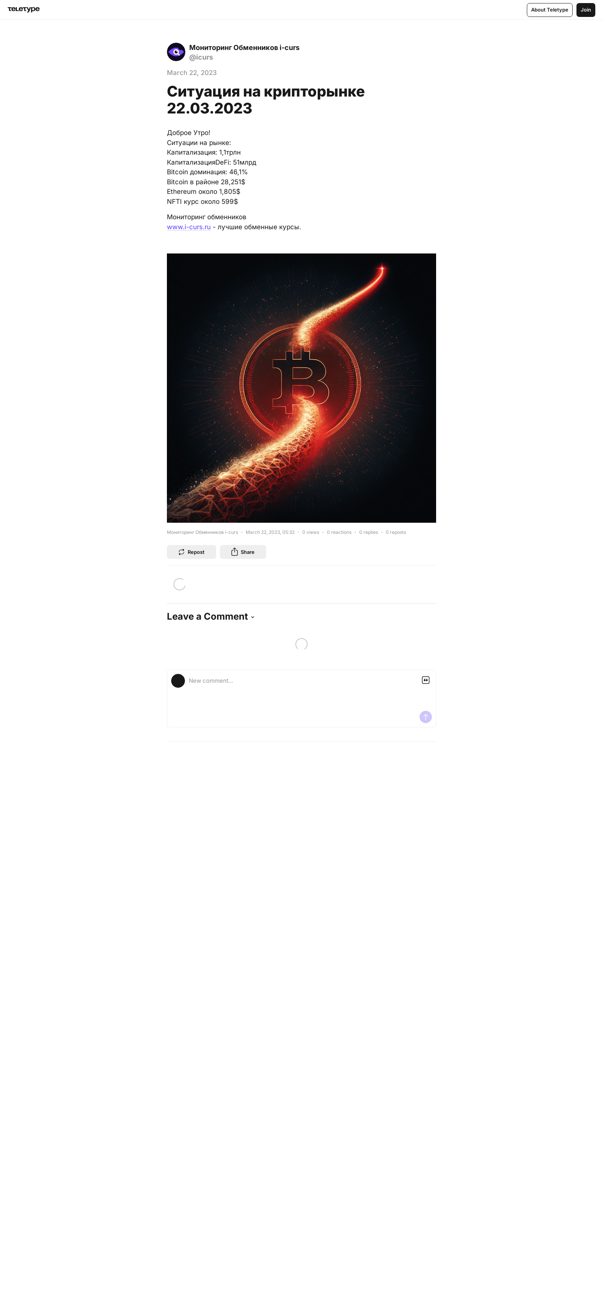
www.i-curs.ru (189, 227)
